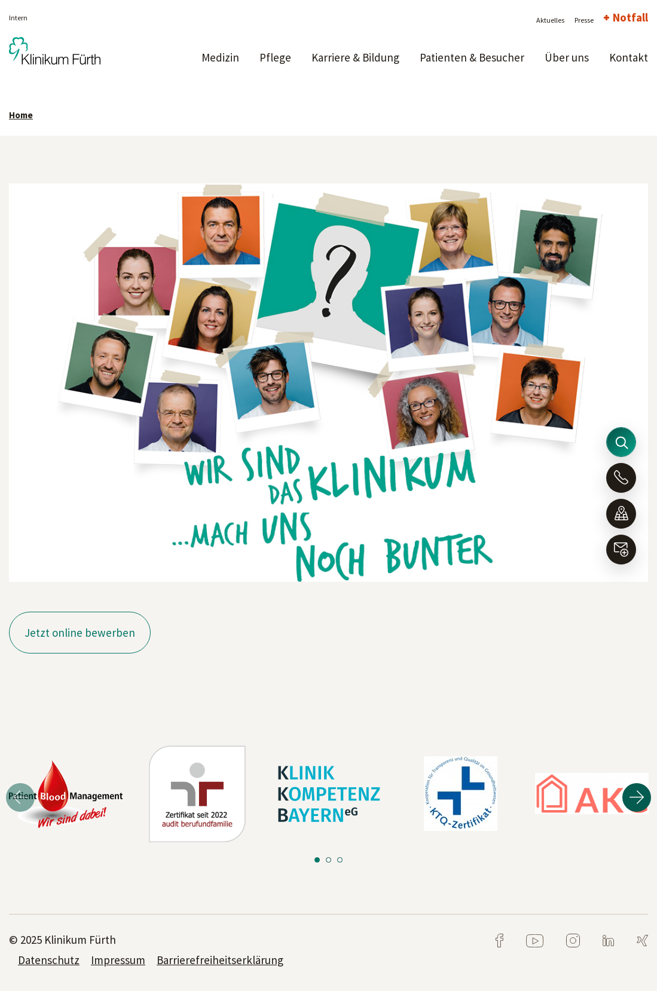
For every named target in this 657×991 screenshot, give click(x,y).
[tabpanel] (66, 794)
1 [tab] (317, 860)
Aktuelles (550, 20)
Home (21, 115)
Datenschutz (49, 960)
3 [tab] (340, 860)
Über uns (567, 57)
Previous (20, 797)
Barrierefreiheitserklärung (220, 960)
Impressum (118, 960)
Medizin (220, 57)
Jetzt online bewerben (80, 632)
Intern (18, 17)
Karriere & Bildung (355, 57)
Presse (584, 20)
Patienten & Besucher (472, 57)
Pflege (275, 57)
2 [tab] (328, 860)
